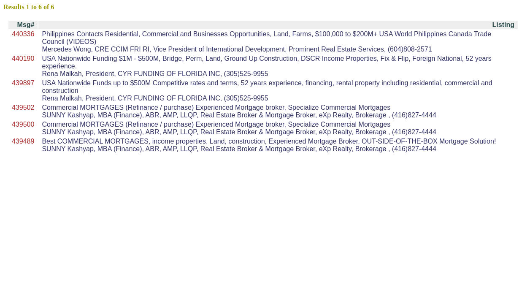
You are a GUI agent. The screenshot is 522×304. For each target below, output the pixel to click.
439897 (23, 83)
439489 (23, 141)
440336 (23, 34)
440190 (23, 58)
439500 (23, 124)
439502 (23, 107)
